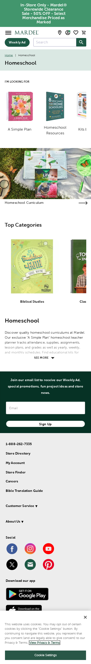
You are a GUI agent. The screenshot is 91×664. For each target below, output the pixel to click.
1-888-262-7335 (19, 444)
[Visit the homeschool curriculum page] (83, 203)
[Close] (85, 617)
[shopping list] (75, 32)
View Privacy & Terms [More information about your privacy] (44, 642)
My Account (15, 463)
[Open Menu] (8, 32)
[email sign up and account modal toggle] (67, 32)
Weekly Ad (17, 42)
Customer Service (20, 506)
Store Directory (18, 453)
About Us (13, 521)
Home (9, 55)
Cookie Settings (45, 655)
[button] (44, 506)
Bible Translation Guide (24, 491)
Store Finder (16, 472)
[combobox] (54, 42)
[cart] (84, 32)
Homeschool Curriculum (24, 202)
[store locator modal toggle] (59, 32)
